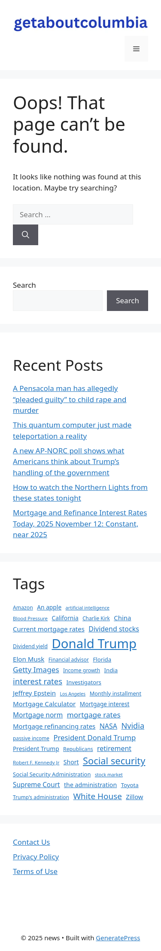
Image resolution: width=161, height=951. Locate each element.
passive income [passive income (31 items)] (31, 738)
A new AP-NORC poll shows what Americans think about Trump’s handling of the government (68, 461)
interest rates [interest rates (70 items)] (37, 681)
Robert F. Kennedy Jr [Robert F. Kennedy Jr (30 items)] (36, 762)
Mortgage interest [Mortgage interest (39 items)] (105, 704)
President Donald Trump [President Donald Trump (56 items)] (94, 737)
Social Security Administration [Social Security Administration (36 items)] (52, 774)
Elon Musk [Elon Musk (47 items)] (28, 659)
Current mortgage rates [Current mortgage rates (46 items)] (49, 629)
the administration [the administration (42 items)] (90, 785)
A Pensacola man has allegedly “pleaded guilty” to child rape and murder (70, 399)
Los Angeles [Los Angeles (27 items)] (72, 694)
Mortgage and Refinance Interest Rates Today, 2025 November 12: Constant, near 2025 (80, 523)
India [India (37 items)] (111, 670)
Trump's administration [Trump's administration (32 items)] (41, 797)
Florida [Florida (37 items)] (102, 659)
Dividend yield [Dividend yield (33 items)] (30, 646)
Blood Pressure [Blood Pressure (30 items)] (30, 618)
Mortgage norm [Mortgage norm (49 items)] (38, 715)
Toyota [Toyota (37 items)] (130, 785)
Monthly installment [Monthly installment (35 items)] (116, 693)
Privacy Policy (36, 857)
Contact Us (31, 842)
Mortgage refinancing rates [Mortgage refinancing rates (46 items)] (54, 726)
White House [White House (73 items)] (97, 796)
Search (24, 285)
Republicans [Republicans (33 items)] (78, 749)
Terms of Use (35, 871)
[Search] (25, 235)
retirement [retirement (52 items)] (114, 748)
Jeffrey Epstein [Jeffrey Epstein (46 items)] (34, 693)
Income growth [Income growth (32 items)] (81, 670)
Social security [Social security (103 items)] (114, 760)
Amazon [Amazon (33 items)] (23, 607)
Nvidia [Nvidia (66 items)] (132, 725)
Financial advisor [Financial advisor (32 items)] (69, 659)
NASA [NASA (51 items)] (108, 726)
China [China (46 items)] (122, 617)
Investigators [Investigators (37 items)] (84, 682)
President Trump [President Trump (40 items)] (36, 749)
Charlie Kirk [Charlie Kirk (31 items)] (96, 618)
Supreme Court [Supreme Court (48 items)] (36, 784)
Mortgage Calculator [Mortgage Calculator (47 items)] (44, 703)
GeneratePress (118, 937)
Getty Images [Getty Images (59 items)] (36, 669)
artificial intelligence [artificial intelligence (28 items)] (87, 607)
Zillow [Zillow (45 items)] (134, 796)
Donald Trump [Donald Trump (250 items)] (94, 643)
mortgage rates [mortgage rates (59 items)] (94, 715)
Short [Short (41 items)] (71, 762)
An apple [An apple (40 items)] (49, 607)
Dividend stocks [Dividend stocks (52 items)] (113, 629)
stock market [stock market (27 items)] (109, 775)
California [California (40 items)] (65, 618)
